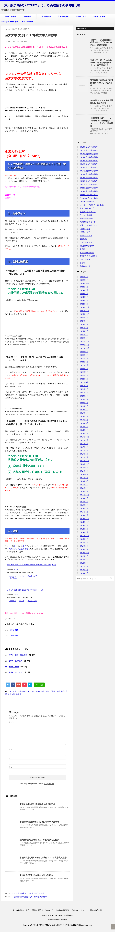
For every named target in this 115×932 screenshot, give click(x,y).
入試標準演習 (63, 16)
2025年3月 (84, 280)
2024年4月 (84, 294)
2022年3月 (84, 372)
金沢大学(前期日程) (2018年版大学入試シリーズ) (25, 590)
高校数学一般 (85, 266)
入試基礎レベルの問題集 (18, 549)
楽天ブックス (32, 576)
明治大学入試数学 (87, 246)
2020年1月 (84, 403)
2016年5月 (84, 478)
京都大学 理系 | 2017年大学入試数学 (36, 875)
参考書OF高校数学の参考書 (57, 919)
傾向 (43, 691)
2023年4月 (84, 328)
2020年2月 (84, 399)
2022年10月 (84, 348)
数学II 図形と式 (15, 661)
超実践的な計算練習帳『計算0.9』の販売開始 (101, 101)
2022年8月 (84, 355)
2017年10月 (84, 437)
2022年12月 (84, 341)
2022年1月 (84, 379)
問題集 (52, 691)
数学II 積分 (14, 666)
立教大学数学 (85, 259)
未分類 (82, 249)
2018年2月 (84, 430)
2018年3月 (84, 426)
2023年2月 (84, 334)
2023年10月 (84, 314)
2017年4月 (84, 447)
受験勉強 (83, 239)
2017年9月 (84, 440)
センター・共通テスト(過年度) (92, 205)
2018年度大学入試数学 (89, 174)
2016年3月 (84, 484)
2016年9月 (84, 467)
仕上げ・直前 (81, 16)
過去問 (82, 263)
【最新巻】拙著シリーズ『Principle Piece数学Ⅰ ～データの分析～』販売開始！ (101, 122)
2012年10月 (84, 553)
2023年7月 (84, 321)
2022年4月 (84, 369)
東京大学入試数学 (87, 252)
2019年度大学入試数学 (89, 178)
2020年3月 (84, 396)
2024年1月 (84, 304)
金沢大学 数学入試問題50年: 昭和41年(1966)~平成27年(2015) (31, 564)
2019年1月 (84, 413)
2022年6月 (84, 362)
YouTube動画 (27, 21)
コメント (12, 722)
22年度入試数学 (9, 16)
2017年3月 (84, 450)
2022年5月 (84, 365)
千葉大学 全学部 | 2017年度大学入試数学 (29, 897)
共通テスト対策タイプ (88, 225)
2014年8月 (84, 525)
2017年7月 (84, 444)
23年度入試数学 (99, 16)
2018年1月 (84, 433)
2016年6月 (84, 474)
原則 (47, 691)
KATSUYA (36, 691)
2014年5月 (84, 529)
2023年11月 (84, 311)
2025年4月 (84, 276)
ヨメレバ (16, 569)
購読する (81, 28)
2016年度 (14, 635)
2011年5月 (84, 566)
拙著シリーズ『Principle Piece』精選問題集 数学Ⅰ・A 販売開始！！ (101, 62)
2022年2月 (84, 375)
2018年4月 (84, 423)
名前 (11, 749)
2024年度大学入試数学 (89, 195)
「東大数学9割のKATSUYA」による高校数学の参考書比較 (40, 5)
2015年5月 (84, 505)
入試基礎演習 (45, 16)
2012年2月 (84, 563)
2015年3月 (84, 508)
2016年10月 (84, 464)
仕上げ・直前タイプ (88, 212)
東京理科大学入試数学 (88, 256)
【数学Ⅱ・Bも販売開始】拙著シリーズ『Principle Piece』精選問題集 (101, 42)
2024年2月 (84, 300)
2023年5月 (84, 324)
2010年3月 (84, 570)
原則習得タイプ (86, 235)
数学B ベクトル (15, 672)
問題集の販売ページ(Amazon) (42, 910)
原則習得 (27, 16)
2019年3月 (84, 406)
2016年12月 (84, 461)
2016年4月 (84, 481)
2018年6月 (84, 420)
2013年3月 (84, 546)
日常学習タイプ (86, 242)
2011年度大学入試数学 (89, 150)
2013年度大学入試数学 (89, 157)
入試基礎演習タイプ (88, 218)
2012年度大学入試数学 (89, 154)
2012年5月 (84, 559)
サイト (11, 767)
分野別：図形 (85, 229)
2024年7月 (84, 287)
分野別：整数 (85, 232)
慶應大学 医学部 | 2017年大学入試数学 (37, 804)
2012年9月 (84, 556)
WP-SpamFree (49, 784)
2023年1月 (84, 338)
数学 (63, 691)
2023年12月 (84, 307)
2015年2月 (84, 512)
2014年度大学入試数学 (89, 160)
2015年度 (14, 630)
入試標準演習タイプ (88, 222)
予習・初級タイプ (87, 208)
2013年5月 (84, 539)
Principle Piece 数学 (9, 21)
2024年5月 (84, 290)
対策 (58, 691)
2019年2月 (84, 409)
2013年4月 (84, 542)
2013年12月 (84, 536)
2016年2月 (84, 488)
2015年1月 (84, 515)
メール (12, 758)
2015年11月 (84, 495)
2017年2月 (84, 454)
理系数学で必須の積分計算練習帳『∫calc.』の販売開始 (101, 82)
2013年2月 (84, 549)
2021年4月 (84, 382)
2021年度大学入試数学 (89, 184)
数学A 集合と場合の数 (18, 655)
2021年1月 (84, 392)
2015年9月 (84, 498)
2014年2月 (84, 532)
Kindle (21, 576)
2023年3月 (84, 331)
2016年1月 (84, 491)
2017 (29, 691)
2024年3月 (84, 297)
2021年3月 (84, 386)
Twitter (75, 910)
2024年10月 (84, 283)
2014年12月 (84, 519)
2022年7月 (84, 358)
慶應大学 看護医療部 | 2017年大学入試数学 (39, 822)
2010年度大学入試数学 (89, 147)
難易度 (18, 694)
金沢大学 (11, 694)
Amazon (12, 576)
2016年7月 (84, 471)
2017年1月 (84, 457)
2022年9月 (84, 351)
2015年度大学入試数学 (89, 164)
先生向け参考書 (86, 215)
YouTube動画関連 (87, 201)
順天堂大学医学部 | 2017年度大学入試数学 (39, 839)
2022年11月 (84, 345)
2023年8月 (84, 317)
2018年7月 (84, 416)
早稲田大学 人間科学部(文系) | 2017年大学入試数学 (43, 857)
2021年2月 (84, 389)
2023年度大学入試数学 (89, 191)
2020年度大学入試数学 (89, 181)
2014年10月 (84, 522)
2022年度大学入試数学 (89, 188)
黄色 (24, 546)
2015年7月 (84, 501)
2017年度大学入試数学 (18, 691)
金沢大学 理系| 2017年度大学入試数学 (28, 893)
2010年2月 (84, 573)
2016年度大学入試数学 (89, 167)
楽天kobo (13, 578)
